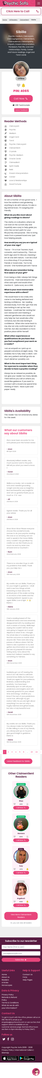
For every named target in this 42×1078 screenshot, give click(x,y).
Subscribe (21, 959)
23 (32, 752)
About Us (6, 977)
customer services (9, 1027)
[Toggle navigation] (38, 3)
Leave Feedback (21, 110)
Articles (5, 982)
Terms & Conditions (10, 1002)
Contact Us (27, 974)
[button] (21, 11)
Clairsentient (24, 20)
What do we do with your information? (10, 1006)
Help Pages (27, 980)
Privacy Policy (8, 994)
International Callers (24, 1050)
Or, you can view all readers (21, 923)
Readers (5, 980)
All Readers (13, 20)
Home (5, 20)
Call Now (21, 98)
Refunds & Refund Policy (9, 998)
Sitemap (5, 1052)
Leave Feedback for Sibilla (18, 761)
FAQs (25, 977)
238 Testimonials (21, 105)
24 (36, 752)
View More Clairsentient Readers (21, 916)
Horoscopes (7, 985)
